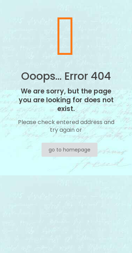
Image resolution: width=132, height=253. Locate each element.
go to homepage (69, 149)
